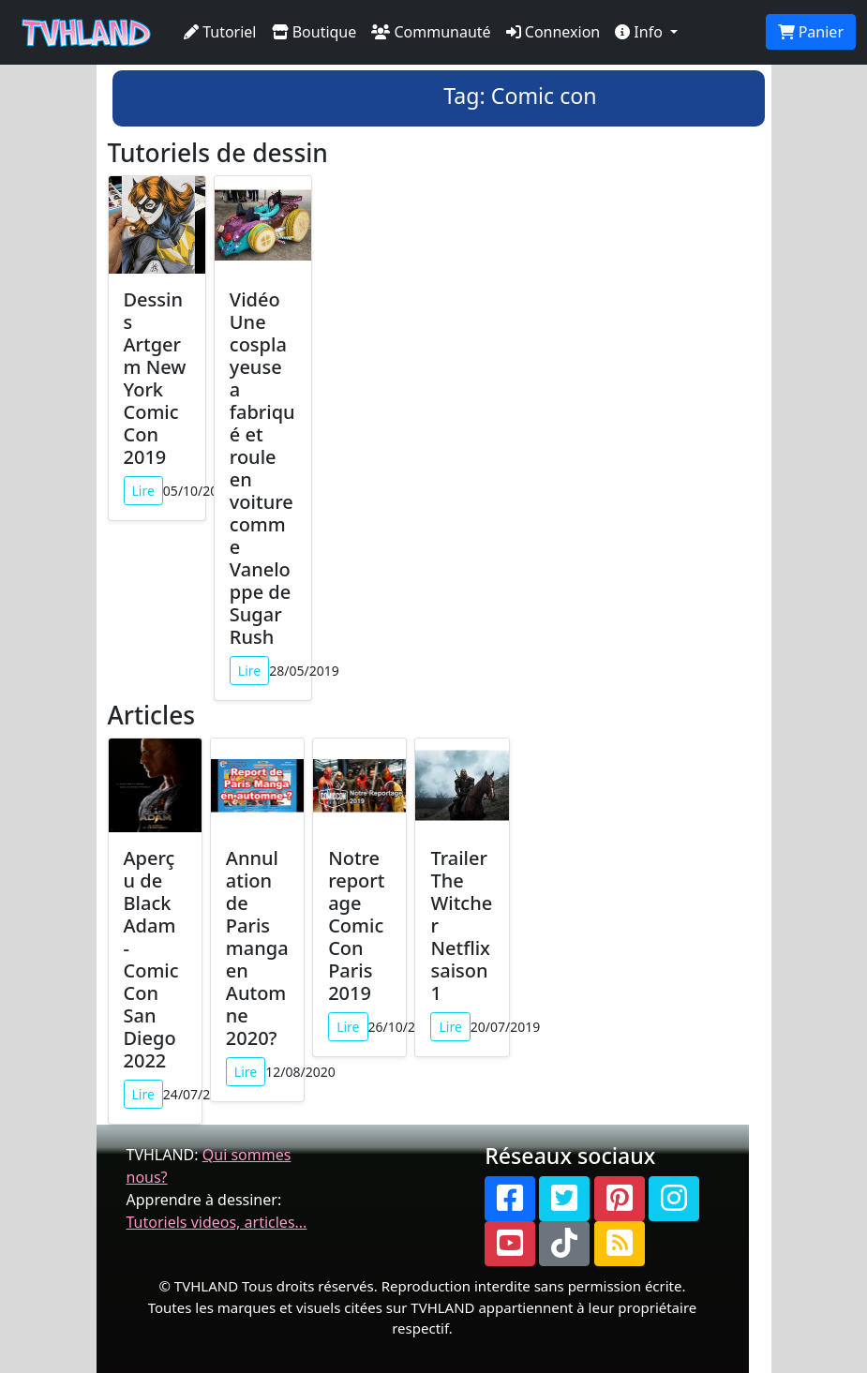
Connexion (553, 32)
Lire (143, 491)
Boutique (314, 32)
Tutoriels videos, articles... (217, 1222)
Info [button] (640, 32)
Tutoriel (220, 32)
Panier (811, 32)
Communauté (430, 32)
